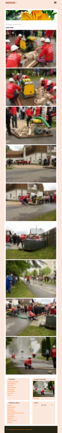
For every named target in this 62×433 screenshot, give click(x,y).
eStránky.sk (12, 429)
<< (35, 405)
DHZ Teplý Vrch (11, 407)
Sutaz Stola (14, 24)
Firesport (10, 405)
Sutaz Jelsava (11, 389)
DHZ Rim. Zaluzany (12, 420)
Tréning (9, 395)
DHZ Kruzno (10, 418)
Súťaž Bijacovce (11, 383)
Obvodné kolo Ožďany (13, 381)
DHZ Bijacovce (11, 410)
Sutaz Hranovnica (12, 387)
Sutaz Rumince (11, 391)
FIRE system (11, 409)
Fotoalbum (10, 24)
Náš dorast (10, 422)
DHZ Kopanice (11, 416)
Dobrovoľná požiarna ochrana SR (16, 412)
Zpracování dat (28, 429)
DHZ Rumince (11, 414)
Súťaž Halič (10, 385)
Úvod (6, 24)
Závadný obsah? (20, 429)
